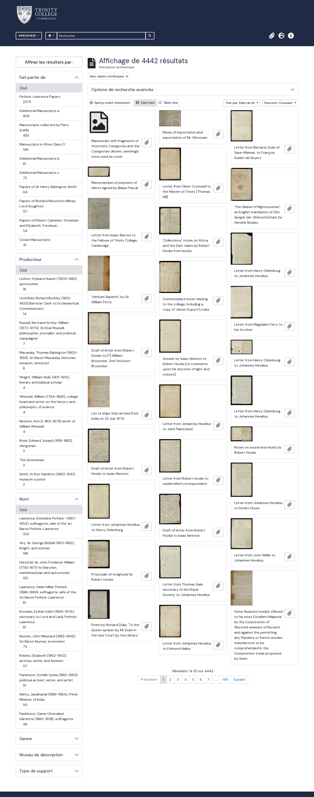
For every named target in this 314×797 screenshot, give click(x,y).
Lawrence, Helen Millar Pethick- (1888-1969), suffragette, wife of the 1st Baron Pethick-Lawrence (47, 594)
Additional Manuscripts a (39, 113)
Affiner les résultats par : (49, 62)
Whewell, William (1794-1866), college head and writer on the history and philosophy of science (48, 404)
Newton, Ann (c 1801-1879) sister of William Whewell (47, 426)
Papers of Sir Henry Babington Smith (48, 189)
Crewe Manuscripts (34, 242)
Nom (24, 499)
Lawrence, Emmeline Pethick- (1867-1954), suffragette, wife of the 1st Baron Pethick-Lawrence (48, 526)
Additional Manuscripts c (39, 175)
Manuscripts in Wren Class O (42, 147)
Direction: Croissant (279, 103)
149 (225, 679)
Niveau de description (41, 755)
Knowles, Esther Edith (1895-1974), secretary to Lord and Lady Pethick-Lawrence (48, 619)
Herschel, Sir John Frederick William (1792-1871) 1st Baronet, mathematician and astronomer (47, 570)
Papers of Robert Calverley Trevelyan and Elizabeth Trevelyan (48, 226)
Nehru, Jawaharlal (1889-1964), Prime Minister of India (48, 699)
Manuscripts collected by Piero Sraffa (44, 130)
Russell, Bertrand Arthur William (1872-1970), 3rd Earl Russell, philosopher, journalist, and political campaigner (47, 333)
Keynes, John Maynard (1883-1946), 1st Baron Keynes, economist (47, 641)
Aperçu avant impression (110, 103)
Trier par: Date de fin (241, 103)
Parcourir (28, 35)
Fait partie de (32, 77)
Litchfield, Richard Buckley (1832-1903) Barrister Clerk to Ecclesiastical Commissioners (49, 305)
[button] (271, 36)
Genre (25, 738)
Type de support (36, 771)
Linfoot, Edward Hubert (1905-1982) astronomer (48, 284)
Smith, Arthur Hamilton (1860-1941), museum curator (47, 479)
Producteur (30, 259)
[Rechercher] (101, 35)
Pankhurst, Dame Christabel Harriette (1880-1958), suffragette (46, 719)
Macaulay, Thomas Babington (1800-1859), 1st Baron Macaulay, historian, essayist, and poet (48, 360)
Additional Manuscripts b (39, 161)
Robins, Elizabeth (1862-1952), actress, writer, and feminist (43, 661)
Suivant (239, 679)
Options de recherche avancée (122, 89)
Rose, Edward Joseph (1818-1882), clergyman (46, 446)
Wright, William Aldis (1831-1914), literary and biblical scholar (44, 382)
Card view (145, 103)
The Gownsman (31, 462)
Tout (23, 87)
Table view (168, 103)
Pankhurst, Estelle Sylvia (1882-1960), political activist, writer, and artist (48, 680)
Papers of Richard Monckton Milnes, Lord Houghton (47, 206)
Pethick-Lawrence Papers (39, 99)
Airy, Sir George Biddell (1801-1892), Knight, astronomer (47, 548)
